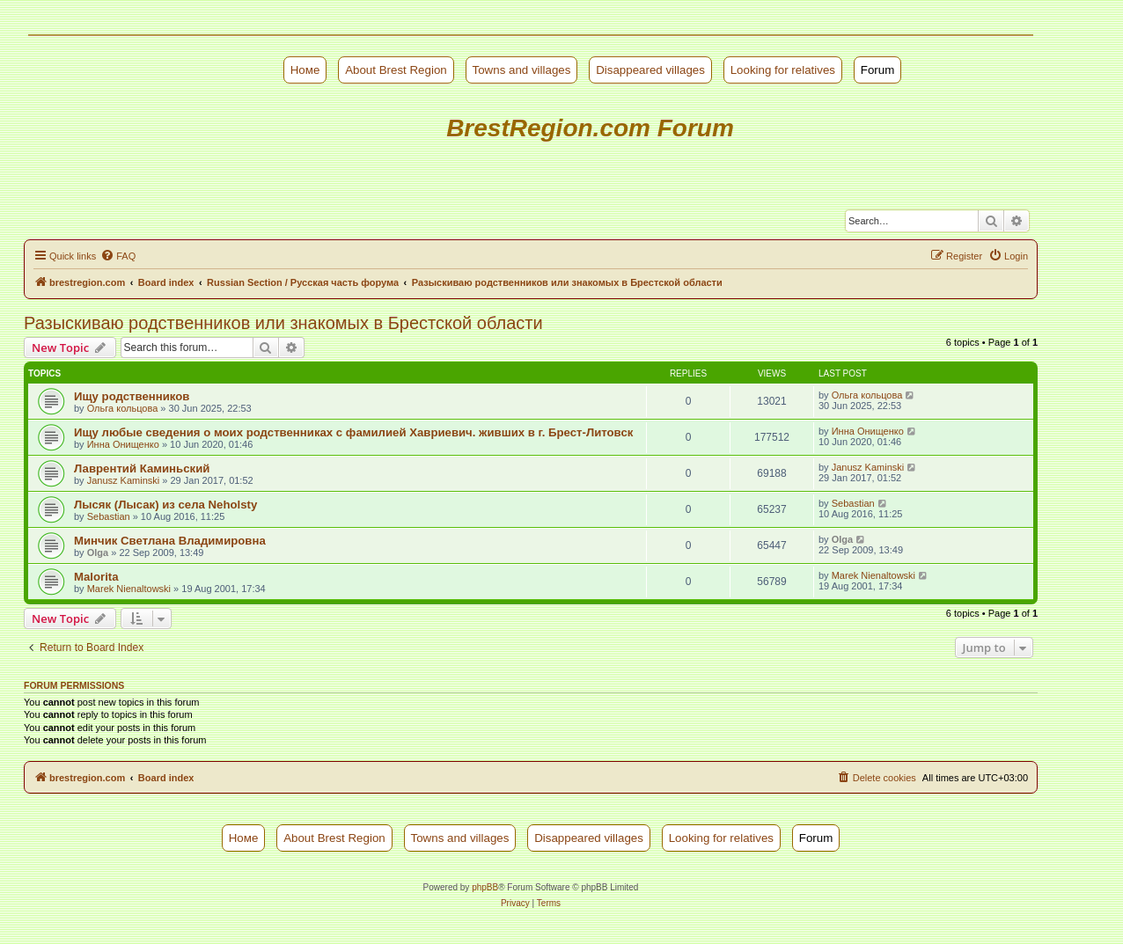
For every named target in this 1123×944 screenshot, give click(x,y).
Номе (305, 70)
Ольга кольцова (122, 408)
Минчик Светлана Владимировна (170, 540)
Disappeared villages (650, 70)
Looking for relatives (782, 70)
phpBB (485, 887)
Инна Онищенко (123, 444)
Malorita (96, 576)
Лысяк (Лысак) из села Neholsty (165, 504)
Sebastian (108, 516)
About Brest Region (396, 70)
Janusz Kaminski (123, 480)
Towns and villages (522, 70)
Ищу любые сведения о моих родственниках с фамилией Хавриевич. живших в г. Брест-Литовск (353, 432)
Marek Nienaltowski (129, 588)
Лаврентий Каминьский (141, 468)
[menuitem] (118, 256)
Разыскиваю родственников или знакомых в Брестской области (283, 323)
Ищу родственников (131, 396)
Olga (97, 552)
